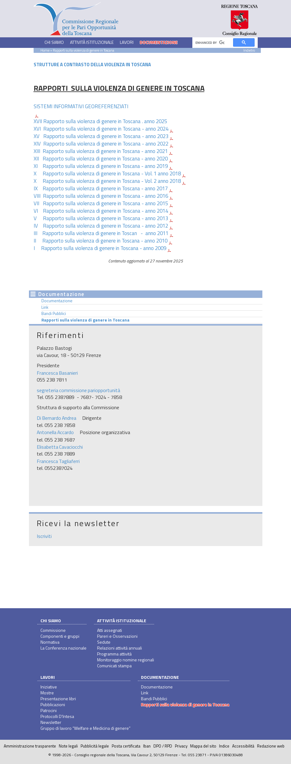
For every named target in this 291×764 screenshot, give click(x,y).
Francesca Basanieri (57, 373)
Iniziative (48, 686)
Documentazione (57, 301)
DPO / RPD (162, 746)
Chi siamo (50, 620)
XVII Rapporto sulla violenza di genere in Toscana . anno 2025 (100, 121)
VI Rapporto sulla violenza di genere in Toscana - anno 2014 (101, 211)
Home (44, 50)
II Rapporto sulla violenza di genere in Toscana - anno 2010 (100, 241)
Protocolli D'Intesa (57, 716)
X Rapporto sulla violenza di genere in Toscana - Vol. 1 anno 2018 (107, 173)
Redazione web (270, 746)
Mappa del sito (203, 746)
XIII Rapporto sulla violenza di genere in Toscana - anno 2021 (101, 151)
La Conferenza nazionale (63, 648)
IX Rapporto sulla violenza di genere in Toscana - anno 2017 (101, 188)
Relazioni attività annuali (119, 648)
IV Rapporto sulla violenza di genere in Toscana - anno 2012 (101, 226)
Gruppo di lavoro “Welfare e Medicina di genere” (85, 728)
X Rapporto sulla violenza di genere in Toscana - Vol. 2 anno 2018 (107, 181)
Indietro (249, 50)
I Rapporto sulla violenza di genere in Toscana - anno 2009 (100, 248)
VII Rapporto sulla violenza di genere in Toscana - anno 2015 (101, 203)
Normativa (49, 642)
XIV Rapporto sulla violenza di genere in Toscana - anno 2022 (101, 144)
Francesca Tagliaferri (58, 461)
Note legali (68, 746)
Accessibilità (243, 746)
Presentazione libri (58, 698)
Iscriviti (44, 536)
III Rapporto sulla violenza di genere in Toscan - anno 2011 (101, 233)
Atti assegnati (109, 630)
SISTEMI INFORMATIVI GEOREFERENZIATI (81, 106)
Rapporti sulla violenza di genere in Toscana (85, 320)
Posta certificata (126, 746)
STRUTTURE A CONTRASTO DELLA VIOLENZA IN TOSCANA (92, 64)
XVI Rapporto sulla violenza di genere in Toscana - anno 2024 (101, 129)
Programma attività (114, 654)
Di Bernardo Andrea (56, 418)
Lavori (47, 677)
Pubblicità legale (95, 746)
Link (44, 307)
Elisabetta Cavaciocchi (60, 447)
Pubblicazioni (52, 704)
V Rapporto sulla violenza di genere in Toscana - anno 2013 (101, 218)
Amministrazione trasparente (30, 746)
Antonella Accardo (55, 432)
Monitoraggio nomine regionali (125, 659)
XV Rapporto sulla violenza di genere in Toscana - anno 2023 (101, 136)
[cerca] (209, 42)
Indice (224, 746)
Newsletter (50, 722)
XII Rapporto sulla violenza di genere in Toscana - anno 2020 (101, 159)
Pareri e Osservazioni (117, 636)
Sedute (103, 642)
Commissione (53, 630)
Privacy (181, 746)
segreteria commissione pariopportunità (78, 390)
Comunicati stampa (114, 665)
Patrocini (48, 710)
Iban (147, 746)
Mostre (47, 692)
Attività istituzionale (121, 620)
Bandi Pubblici (53, 313)
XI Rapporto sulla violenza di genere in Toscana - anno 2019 (101, 166)
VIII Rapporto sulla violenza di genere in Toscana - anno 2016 (101, 196)
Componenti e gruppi (59, 636)
